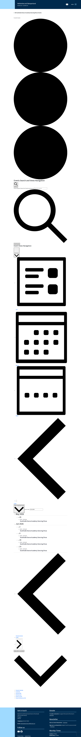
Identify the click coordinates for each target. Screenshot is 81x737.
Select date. (27, 509)
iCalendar (18, 691)
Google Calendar (19, 690)
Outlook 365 (18, 693)
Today (15, 503)
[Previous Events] (41, 458)
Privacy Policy (20, 736)
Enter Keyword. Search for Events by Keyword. (24, 188)
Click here (65, 722)
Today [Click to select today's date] (17, 637)
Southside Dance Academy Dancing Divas (33, 521)
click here (51, 715)
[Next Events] (16, 501)
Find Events (16, 244)
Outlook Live (18, 695)
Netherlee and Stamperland (26, 5)
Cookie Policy (28, 736)
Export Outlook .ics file (21, 698)
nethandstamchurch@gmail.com (28, 723)
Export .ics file (19, 696)
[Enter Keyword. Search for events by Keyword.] (40, 188)
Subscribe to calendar (19, 651)
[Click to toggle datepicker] (19, 508)
